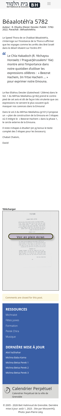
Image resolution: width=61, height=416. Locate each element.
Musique (11, 336)
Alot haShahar (13, 352)
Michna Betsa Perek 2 (17, 367)
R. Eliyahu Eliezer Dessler (25, 27)
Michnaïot (11, 315)
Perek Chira (12, 331)
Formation (12, 326)
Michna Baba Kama (16, 357)
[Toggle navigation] (49, 3)
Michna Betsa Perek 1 (17, 362)
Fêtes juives (12, 320)
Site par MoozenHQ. (44, 408)
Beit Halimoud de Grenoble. (33, 405)
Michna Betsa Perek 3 (17, 372)
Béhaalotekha (27, 29)
